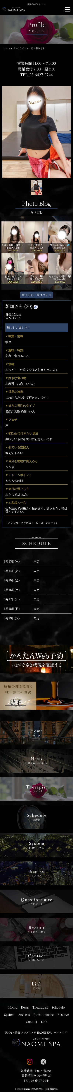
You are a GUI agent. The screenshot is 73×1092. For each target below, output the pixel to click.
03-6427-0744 (41, 74)
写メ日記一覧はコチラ (36, 295)
